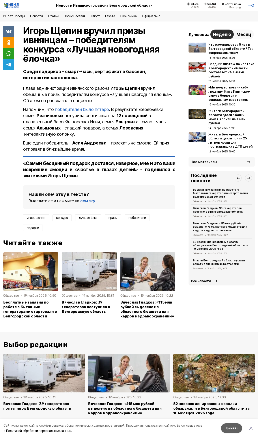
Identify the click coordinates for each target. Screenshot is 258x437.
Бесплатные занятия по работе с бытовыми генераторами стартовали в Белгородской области (30, 309)
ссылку (87, 201)
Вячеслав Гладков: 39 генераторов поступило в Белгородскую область (86, 307)
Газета (110, 16)
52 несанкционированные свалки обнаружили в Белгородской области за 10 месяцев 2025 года (220, 245)
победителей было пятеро (82, 109)
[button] (238, 178)
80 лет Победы (14, 16)
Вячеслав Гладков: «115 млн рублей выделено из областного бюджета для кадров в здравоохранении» (147, 309)
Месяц (243, 34)
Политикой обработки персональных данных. (39, 431)
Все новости (201, 281)
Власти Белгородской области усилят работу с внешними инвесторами (219, 262)
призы (113, 217)
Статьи (53, 16)
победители (137, 217)
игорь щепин (36, 217)
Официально (151, 16)
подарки (33, 228)
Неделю (222, 34)
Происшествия (75, 16)
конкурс (62, 217)
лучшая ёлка (88, 217)
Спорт (95, 16)
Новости (36, 16)
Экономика (128, 16)
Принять (231, 428)
